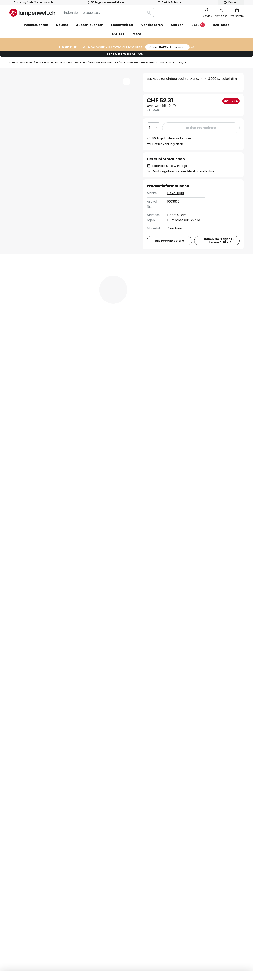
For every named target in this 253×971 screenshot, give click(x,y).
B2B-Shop (221, 25)
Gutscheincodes (101, 782)
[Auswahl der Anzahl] (153, 127)
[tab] (30, 289)
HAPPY (167, 47)
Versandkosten (21, 782)
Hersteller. (172, 700)
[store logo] (32, 13)
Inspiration (97, 816)
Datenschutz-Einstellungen (62, 930)
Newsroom (97, 809)
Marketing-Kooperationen (109, 775)
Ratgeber (115, 816)
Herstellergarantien (24, 802)
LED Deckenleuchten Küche (87, 536)
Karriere (95, 795)
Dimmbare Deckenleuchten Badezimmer (144, 536)
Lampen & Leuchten (21, 62)
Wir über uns (98, 761)
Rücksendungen (21, 788)
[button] (39, 168)
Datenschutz (178, 768)
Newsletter (97, 768)
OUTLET (118, 34)
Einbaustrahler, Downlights (71, 62)
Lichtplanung (99, 802)
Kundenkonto (19, 809)
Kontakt (15, 775)
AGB (171, 761)
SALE (198, 25)
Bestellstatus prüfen (25, 768)
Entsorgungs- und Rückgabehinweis (184, 930)
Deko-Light (175, 193)
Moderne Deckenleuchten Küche (35, 536)
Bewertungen (117, 289)
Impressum (177, 775)
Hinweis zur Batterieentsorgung (141, 930)
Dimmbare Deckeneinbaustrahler (206, 536)
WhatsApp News (121, 768)
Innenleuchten (44, 62)
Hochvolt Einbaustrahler (103, 62)
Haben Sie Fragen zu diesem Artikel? (219, 240)
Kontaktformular (88, 726)
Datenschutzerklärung (161, 726)
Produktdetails (77, 289)
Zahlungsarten (20, 795)
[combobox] (107, 12)
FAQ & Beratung (21, 761)
